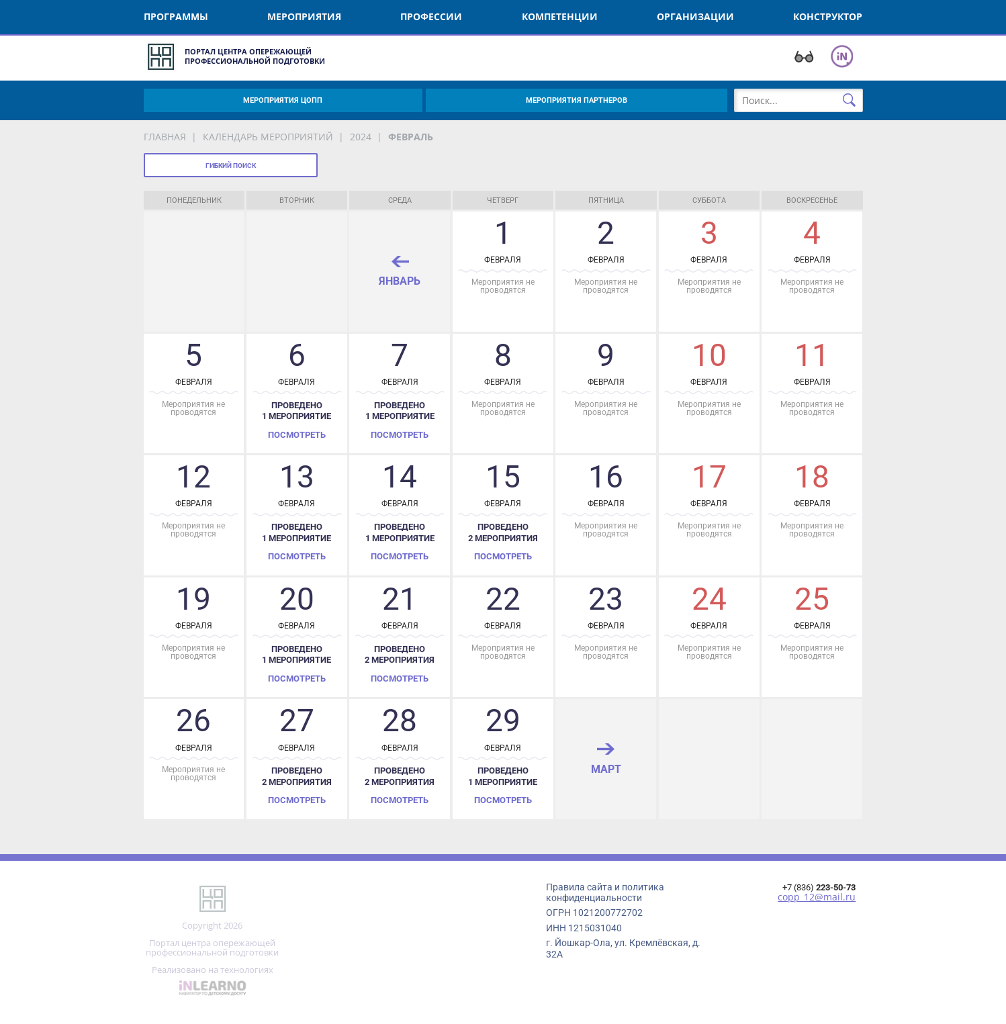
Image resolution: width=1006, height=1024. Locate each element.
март (606, 769)
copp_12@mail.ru (817, 897)
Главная (165, 136)
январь (399, 281)
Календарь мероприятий (268, 136)
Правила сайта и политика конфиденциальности (605, 892)
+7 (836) (819, 887)
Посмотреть (297, 435)
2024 (360, 136)
